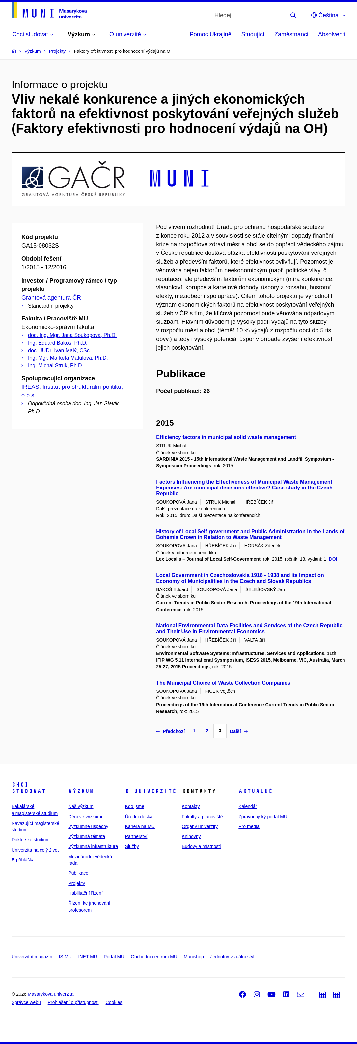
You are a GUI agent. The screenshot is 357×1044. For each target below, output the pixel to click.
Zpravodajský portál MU (262, 816)
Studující (252, 34)
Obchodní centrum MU (154, 956)
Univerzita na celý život (35, 850)
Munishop (194, 956)
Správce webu (26, 1002)
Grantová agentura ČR (51, 297)
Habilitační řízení (85, 893)
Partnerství (136, 836)
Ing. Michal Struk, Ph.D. (55, 365)
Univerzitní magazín (32, 956)
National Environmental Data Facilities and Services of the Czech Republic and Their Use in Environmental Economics (249, 628)
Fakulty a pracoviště (202, 816)
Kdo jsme (134, 806)
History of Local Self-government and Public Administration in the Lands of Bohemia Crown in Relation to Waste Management (250, 534)
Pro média (249, 826)
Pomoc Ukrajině (211, 34)
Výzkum (81, 791)
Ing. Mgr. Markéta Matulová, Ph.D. (68, 358)
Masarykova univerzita (50, 994)
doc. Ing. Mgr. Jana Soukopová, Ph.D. (72, 335)
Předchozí (170, 731)
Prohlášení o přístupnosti (73, 1002)
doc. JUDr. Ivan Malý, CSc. (59, 350)
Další (238, 731)
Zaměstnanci (291, 34)
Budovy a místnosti (201, 846)
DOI (333, 559)
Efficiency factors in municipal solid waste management (226, 437)
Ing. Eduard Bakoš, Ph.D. (58, 343)
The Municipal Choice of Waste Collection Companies (223, 683)
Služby (132, 846)
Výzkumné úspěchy (88, 826)
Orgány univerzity (200, 826)
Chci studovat (29, 788)
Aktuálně (255, 791)
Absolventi (331, 34)
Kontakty (191, 806)
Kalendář (247, 806)
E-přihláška (23, 859)
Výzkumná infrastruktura (93, 846)
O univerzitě (151, 791)
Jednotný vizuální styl (232, 956)
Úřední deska (138, 816)
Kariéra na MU (140, 826)
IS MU (65, 956)
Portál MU (114, 956)
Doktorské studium (31, 839)
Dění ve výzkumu (85, 816)
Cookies (114, 1002)
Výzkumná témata (86, 836)
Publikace (78, 873)
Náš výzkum (80, 806)
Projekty (76, 883)
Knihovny (191, 836)
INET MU (87, 956)
